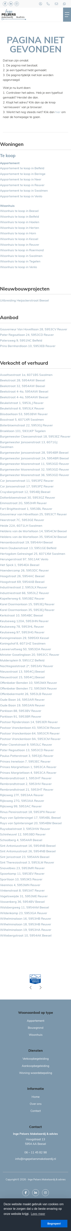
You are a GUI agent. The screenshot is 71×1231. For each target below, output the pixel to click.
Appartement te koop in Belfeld (22, 168)
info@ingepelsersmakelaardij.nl (35, 1159)
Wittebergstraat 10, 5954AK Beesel (25, 935)
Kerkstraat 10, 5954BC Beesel (21, 615)
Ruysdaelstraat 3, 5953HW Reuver (25, 829)
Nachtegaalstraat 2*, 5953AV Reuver (26, 666)
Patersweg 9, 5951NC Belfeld (21, 340)
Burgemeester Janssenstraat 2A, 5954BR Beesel (34, 458)
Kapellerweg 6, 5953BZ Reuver (22, 598)
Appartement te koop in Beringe (22, 174)
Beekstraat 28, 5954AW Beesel (22, 380)
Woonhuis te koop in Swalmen (21, 256)
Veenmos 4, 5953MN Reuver (20, 885)
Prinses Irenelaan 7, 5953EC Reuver (25, 761)
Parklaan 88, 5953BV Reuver (20, 711)
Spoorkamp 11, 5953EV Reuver (22, 873)
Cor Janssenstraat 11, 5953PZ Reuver (27, 480)
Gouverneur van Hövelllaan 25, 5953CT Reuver (33, 514)
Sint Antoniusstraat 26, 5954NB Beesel (28, 851)
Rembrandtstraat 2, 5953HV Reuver (26, 784)
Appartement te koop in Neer (20, 179)
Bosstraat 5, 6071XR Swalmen (22, 419)
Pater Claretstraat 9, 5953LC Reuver (26, 744)
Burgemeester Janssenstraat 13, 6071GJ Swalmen (28, 445)
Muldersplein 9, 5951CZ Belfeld (22, 660)
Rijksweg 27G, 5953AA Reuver (22, 801)
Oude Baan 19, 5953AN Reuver (22, 705)
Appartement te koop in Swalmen (24, 190)
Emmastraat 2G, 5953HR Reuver (23, 503)
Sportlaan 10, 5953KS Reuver (21, 879)
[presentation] (31, 988)
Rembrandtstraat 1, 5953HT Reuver (25, 778)
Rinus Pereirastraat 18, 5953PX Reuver (28, 812)
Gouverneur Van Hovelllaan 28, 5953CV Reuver (33, 329)
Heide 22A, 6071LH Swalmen (21, 525)
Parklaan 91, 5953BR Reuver (20, 716)
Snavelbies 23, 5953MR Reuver (22, 868)
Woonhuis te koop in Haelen (19, 222)
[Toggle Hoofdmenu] (67, 15)
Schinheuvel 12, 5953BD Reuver (23, 834)
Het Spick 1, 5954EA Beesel (19, 565)
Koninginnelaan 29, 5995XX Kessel (24, 638)
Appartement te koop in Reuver (22, 185)
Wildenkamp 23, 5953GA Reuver (23, 913)
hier (58, 112)
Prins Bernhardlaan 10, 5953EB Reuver (27, 346)
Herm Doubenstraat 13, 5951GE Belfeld (28, 548)
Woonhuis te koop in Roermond (22, 250)
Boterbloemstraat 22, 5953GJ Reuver (26, 425)
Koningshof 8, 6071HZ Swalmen (22, 643)
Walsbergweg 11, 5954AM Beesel (24, 907)
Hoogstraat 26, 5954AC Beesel (22, 576)
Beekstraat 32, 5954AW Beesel (22, 386)
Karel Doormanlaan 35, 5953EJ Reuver (27, 610)
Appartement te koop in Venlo (21, 196)
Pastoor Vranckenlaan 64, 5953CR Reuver (30, 733)
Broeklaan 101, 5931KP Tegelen (23, 431)
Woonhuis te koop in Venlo (18, 267)
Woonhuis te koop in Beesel (19, 211)
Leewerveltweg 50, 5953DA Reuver (25, 649)
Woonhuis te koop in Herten (19, 228)
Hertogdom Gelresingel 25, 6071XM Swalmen (32, 554)
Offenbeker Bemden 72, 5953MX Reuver (28, 688)
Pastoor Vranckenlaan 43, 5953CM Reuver (30, 728)
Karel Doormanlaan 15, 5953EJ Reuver (27, 604)
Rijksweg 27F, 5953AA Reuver (22, 795)
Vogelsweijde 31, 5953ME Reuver (24, 896)
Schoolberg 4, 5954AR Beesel (21, 840)
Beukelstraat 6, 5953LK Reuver (22, 408)
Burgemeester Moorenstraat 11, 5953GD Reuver (34, 464)
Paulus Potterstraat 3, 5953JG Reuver (26, 756)
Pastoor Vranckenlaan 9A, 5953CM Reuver (30, 739)
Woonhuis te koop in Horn (18, 233)
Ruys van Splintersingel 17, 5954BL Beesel (30, 817)
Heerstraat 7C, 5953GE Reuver (22, 520)
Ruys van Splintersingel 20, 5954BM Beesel (31, 823)
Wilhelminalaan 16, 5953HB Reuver (25, 918)
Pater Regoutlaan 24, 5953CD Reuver (27, 335)
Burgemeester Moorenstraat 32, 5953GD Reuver (34, 469)
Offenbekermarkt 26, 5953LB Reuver (26, 694)
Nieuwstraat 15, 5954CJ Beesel (22, 677)
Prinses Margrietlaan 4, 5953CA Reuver (28, 772)
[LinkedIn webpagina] (11, 4)
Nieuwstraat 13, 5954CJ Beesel (22, 671)
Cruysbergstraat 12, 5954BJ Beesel (25, 492)
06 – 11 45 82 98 (35, 1152)
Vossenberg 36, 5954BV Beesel (22, 902)
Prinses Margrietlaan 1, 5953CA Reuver (28, 767)
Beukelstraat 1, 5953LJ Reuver (22, 403)
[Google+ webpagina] (16, 4)
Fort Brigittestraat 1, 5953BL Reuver (26, 509)
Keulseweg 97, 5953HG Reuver (22, 632)
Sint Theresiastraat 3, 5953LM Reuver (27, 862)
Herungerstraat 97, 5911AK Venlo (24, 559)
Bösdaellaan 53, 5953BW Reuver (24, 414)
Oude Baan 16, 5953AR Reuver (22, 699)
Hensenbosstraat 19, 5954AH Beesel (26, 542)
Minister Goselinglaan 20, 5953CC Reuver (29, 654)
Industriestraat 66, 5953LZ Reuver (24, 593)
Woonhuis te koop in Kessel (19, 239)
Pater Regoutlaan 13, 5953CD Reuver (27, 750)
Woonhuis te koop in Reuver (19, 244)
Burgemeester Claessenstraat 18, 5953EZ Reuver (35, 436)
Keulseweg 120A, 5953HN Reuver (24, 621)
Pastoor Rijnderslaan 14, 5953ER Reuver (29, 722)
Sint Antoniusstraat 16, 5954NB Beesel (28, 846)
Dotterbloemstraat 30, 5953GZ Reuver (27, 497)
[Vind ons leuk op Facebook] (5, 4)
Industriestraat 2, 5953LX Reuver (23, 587)
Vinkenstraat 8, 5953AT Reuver (22, 890)
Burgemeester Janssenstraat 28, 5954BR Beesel (34, 452)
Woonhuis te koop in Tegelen (20, 261)
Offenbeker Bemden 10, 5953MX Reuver (28, 683)
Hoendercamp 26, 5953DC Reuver (24, 570)
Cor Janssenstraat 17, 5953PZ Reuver (27, 486)
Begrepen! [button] (54, 1223)
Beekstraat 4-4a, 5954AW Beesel (24, 391)
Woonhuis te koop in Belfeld (19, 216)
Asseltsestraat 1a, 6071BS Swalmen (26, 375)
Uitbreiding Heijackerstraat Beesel (24, 300)
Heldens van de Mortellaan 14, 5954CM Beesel (33, 531)
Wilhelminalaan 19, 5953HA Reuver (25, 930)
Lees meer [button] (38, 1213)
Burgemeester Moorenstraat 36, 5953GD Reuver (34, 475)
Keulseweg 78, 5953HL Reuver (22, 626)
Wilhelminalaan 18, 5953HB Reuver (25, 924)
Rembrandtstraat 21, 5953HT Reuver (26, 789)
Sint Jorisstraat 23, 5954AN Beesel (24, 857)
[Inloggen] (40, 4)
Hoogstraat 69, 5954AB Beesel (22, 582)
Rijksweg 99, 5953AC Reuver (21, 806)
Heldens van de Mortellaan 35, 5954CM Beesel (33, 537)
